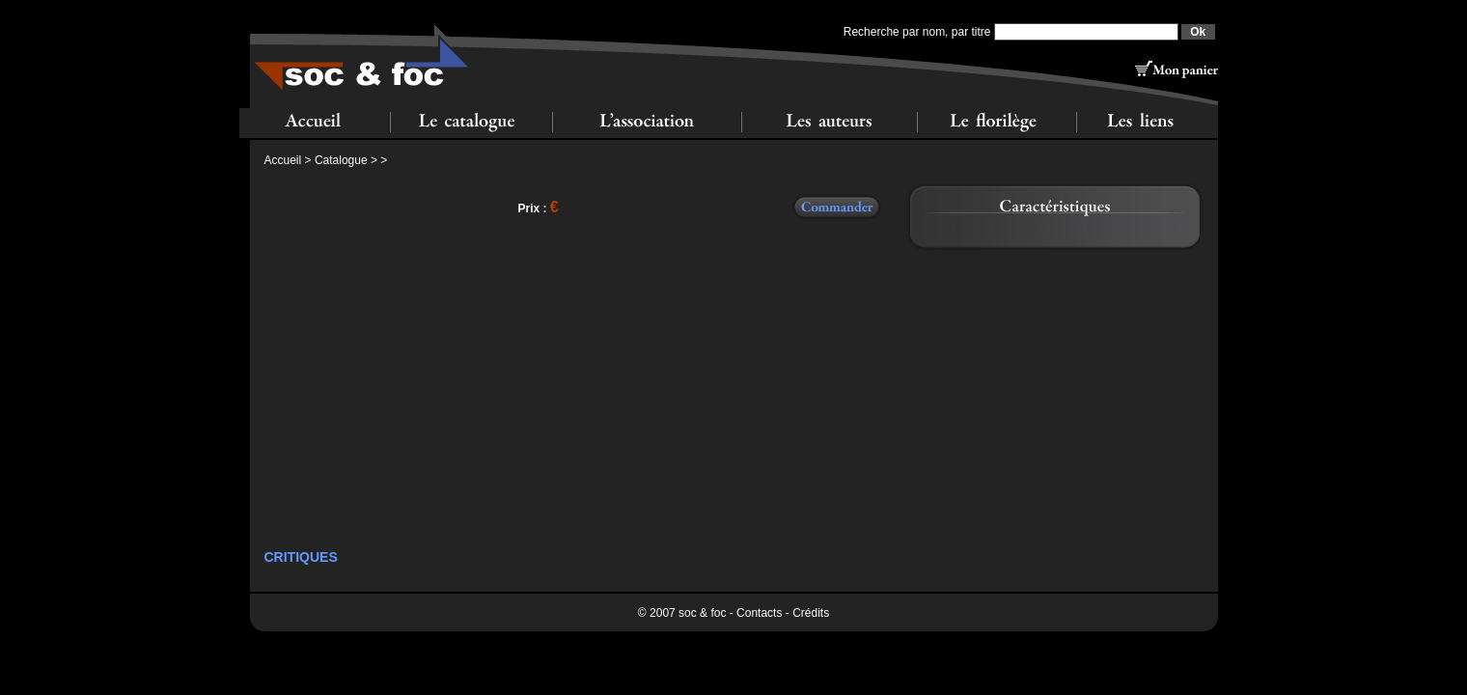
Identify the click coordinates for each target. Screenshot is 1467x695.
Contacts (759, 613)
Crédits (810, 613)
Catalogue (341, 160)
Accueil (283, 160)
